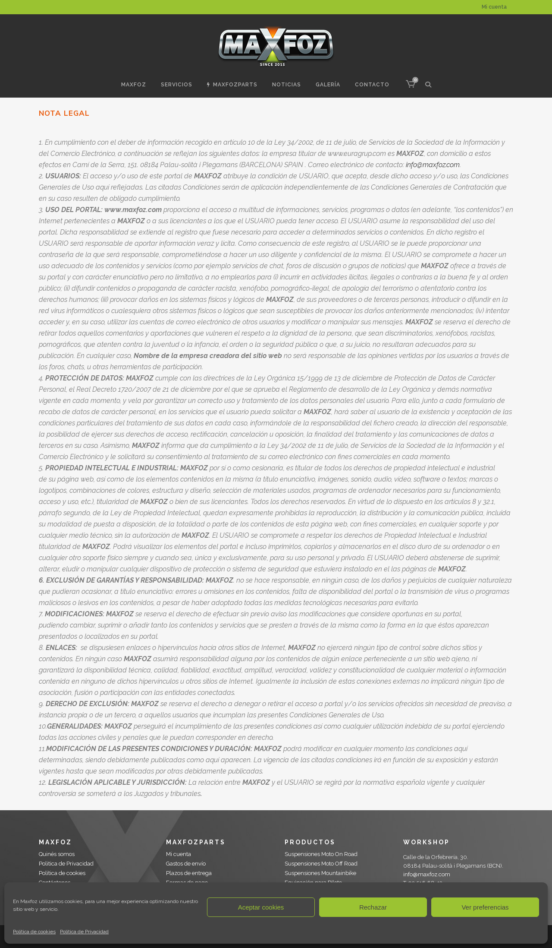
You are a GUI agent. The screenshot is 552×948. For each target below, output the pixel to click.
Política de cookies (34, 932)
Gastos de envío (186, 863)
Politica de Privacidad (84, 932)
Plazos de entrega (189, 873)
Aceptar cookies (261, 907)
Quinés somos (57, 854)
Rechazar (373, 907)
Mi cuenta (494, 7)
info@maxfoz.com (433, 165)
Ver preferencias (484, 907)
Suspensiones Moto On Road (321, 854)
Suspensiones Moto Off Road (321, 863)
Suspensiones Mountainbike (320, 873)
